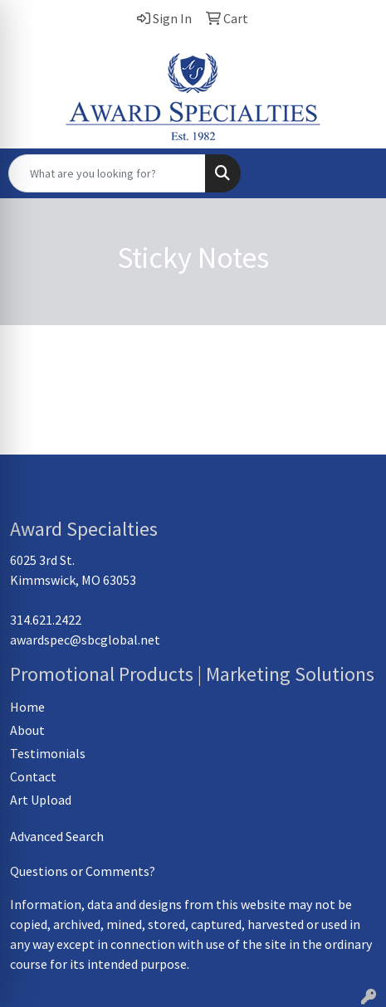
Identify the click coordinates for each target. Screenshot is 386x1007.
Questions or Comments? (82, 871)
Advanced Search (57, 836)
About (27, 730)
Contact (33, 776)
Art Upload (40, 799)
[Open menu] (352, 173)
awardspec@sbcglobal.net (85, 639)
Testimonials (48, 753)
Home (27, 706)
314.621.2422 (45, 619)
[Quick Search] (107, 173)
